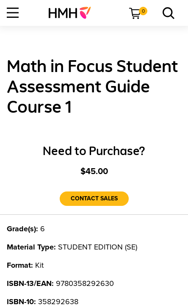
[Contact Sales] (94, 198)
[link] (73, 12)
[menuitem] (73, 12)
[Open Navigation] (13, 13)
